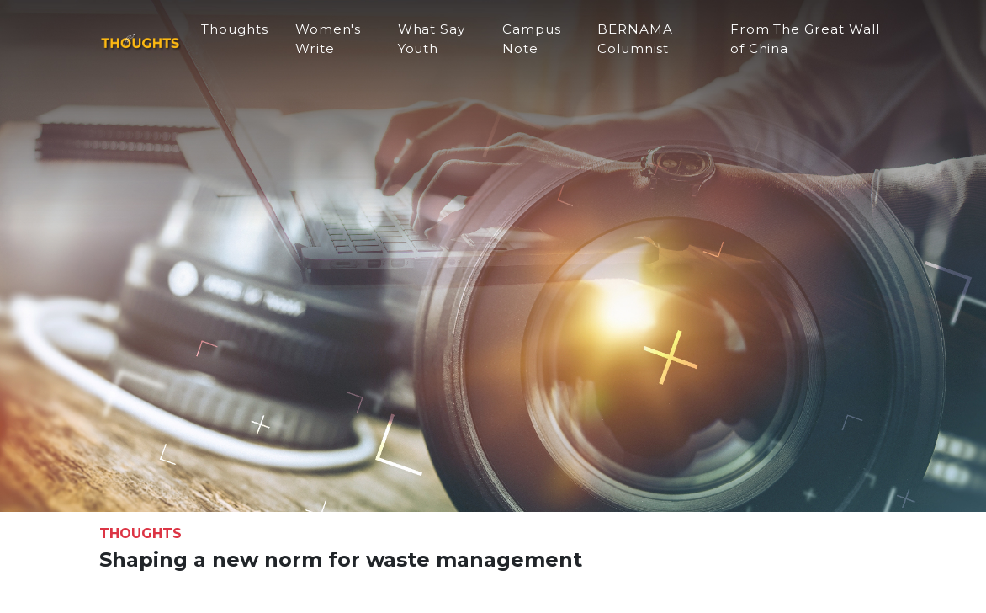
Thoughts (260, 36)
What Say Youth (453, 45)
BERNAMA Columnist (648, 45)
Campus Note (548, 45)
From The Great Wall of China (795, 45)
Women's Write (354, 45)
